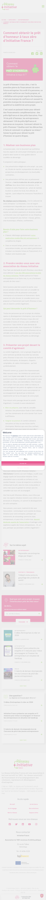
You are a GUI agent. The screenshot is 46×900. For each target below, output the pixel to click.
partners (15, 435)
